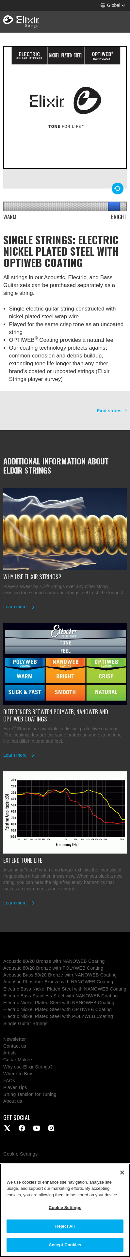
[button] (113, 5)
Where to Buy (17, 1073)
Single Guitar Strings (25, 1023)
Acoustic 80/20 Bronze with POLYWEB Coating (53, 968)
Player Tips (15, 1087)
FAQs (9, 1080)
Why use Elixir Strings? (28, 1066)
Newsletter (14, 1039)
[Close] (122, 1172)
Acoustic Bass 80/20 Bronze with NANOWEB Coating (60, 974)
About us (12, 1101)
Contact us (14, 1046)
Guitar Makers (18, 1059)
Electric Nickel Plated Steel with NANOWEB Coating (58, 1002)
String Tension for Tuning (30, 1094)
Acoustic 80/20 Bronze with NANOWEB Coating (54, 961)
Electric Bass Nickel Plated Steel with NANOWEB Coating (64, 989)
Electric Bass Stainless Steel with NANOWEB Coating (60, 995)
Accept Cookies (65, 1244)
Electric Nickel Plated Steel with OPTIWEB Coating (57, 1009)
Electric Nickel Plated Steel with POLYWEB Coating (58, 1016)
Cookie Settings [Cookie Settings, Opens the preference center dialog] (65, 1207)
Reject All (65, 1226)
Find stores (109, 410)
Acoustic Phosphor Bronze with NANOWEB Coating (58, 981)
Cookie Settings (20, 1154)
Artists (10, 1052)
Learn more (15, 606)
